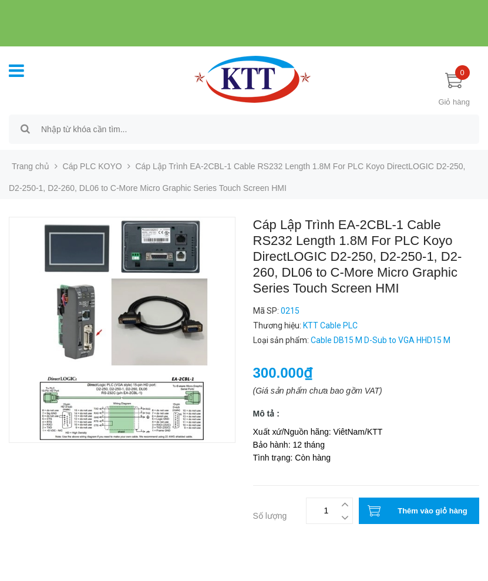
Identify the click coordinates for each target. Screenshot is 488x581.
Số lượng (270, 515)
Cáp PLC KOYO (92, 166)
